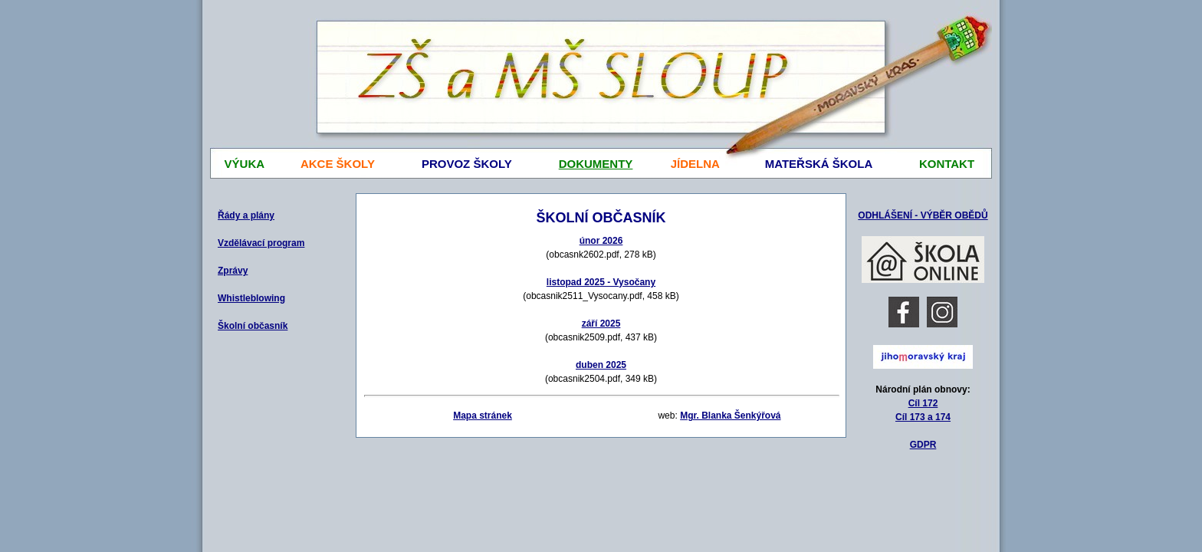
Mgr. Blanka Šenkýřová (730, 415)
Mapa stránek (482, 415)
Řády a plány (246, 215)
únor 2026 (601, 240)
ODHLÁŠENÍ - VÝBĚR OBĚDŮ (922, 215)
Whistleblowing (251, 298)
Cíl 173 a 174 (923, 417)
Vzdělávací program (261, 243)
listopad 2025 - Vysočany (601, 282)
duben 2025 (601, 365)
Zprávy (233, 270)
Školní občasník (252, 325)
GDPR (923, 444)
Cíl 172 (923, 403)
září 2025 (601, 323)
